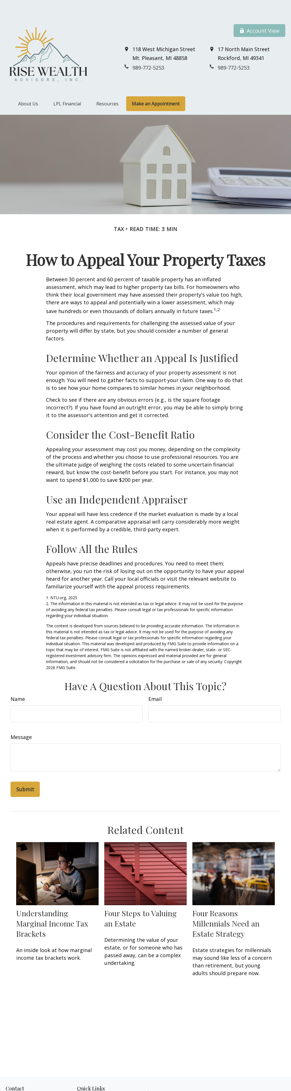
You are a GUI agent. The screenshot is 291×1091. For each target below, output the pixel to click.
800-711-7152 (37, 1088)
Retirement (87, 1081)
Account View (259, 13)
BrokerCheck (254, 1085)
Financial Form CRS (150, 1075)
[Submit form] (25, 772)
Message (21, 720)
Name (18, 681)
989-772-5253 (31, 1082)
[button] (28, 86)
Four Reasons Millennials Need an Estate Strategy (225, 906)
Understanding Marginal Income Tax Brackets (52, 906)
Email (155, 681)
